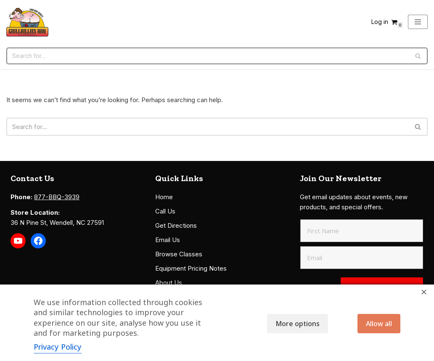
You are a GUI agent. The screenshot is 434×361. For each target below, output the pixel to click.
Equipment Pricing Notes (191, 268)
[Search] (207, 55)
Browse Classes (178, 254)
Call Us (165, 211)
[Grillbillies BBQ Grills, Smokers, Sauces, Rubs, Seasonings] (27, 22)
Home (164, 197)
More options (297, 323)
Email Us (167, 240)
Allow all (379, 323)
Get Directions (176, 225)
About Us (168, 283)
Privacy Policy (58, 347)
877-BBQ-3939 (56, 197)
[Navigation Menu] (418, 22)
